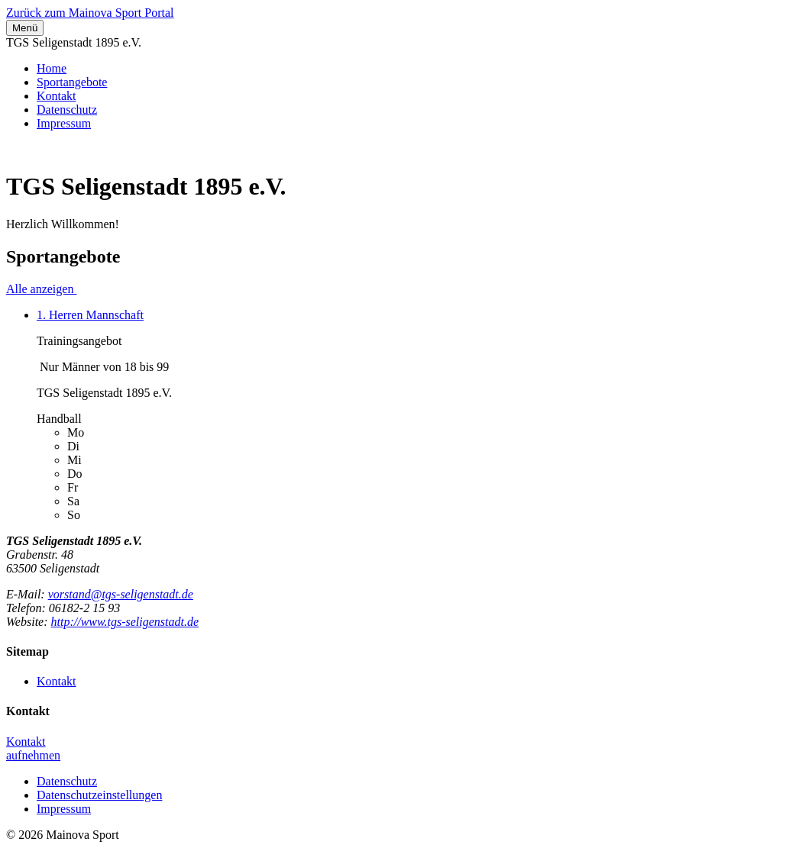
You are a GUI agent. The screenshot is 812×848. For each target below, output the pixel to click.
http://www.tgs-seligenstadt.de (125, 621)
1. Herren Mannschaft (90, 314)
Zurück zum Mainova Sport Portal (90, 12)
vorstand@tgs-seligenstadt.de (120, 594)
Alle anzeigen (41, 288)
